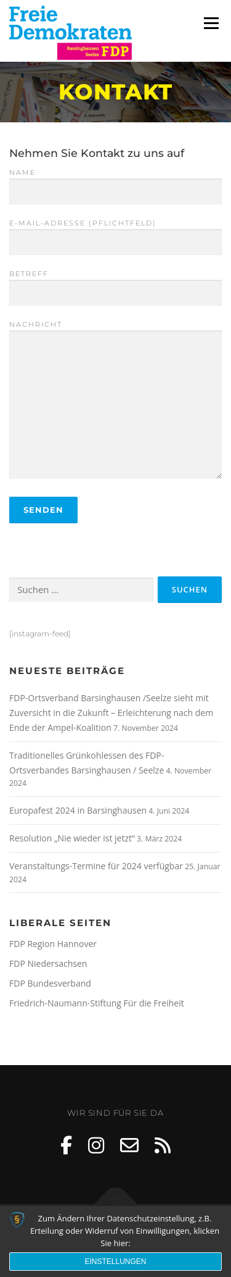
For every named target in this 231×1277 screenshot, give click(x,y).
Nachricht (115, 400)
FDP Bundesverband (50, 983)
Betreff (115, 283)
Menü (210, 23)
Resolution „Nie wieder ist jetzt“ (72, 838)
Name (115, 182)
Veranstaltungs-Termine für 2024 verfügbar (96, 866)
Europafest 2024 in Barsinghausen (78, 810)
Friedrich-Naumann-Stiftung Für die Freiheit (96, 1003)
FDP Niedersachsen (48, 963)
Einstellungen (115, 1261)
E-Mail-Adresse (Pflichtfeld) (115, 233)
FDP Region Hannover (53, 944)
